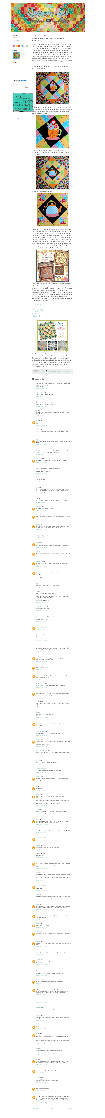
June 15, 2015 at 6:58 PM (41, 621)
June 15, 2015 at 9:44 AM (41, 425)
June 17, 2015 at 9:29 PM (41, 927)
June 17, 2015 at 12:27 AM (41, 782)
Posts (16, 38)
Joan (37, 583)
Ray (37, 951)
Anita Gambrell (39, 885)
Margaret (38, 760)
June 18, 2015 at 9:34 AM (41, 994)
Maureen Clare (39, 837)
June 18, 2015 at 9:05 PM (41, 1020)
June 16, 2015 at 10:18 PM (41, 772)
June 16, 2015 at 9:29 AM (41, 679)
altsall (37, 1033)
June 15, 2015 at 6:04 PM (41, 587)
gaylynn (38, 1077)
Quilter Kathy (39, 401)
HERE (64, 235)
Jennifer (38, 524)
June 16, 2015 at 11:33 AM (41, 708)
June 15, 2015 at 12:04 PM (41, 502)
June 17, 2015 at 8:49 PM (41, 909)
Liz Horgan (38, 665)
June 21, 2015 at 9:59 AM (41, 1072)
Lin (36, 1059)
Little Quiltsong (39, 449)
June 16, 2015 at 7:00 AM (41, 669)
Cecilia (37, 904)
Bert (37, 914)
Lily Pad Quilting (37, 310)
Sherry (37, 487)
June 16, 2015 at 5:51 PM (41, 756)
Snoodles (38, 1015)
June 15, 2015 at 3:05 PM (41, 557)
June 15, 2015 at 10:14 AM (41, 454)
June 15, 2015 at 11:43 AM (41, 494)
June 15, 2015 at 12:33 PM (41, 520)
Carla (37, 988)
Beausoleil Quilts (40, 561)
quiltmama (38, 506)
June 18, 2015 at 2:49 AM (41, 975)
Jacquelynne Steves (37, 373)
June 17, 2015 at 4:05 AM (41, 790)
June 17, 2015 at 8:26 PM (41, 900)
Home (52, 1108)
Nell (37, 1048)
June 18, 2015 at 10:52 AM (41, 1002)
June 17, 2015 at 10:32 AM (41, 815)
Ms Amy (38, 819)
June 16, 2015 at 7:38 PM (41, 764)
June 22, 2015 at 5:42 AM (41, 1090)
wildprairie (38, 674)
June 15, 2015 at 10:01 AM (41, 435)
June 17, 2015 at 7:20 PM (41, 868)
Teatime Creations (40, 683)
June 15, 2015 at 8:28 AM (41, 396)
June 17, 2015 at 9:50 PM (41, 937)
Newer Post (35, 1108)
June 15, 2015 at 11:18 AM (41, 483)
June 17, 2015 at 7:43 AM (41, 805)
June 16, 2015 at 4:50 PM (41, 746)
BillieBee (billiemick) (40, 606)
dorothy (38, 571)
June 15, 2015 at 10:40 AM (41, 462)
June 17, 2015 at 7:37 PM (41, 880)
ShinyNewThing (39, 656)
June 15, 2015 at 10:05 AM (41, 444)
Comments (17, 40)
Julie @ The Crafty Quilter (42, 750)
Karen (37, 466)
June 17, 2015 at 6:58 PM (41, 849)
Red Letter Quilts (37, 312)
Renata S (38, 534)
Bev (23, 52)
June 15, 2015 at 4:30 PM (41, 566)
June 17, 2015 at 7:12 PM (41, 857)
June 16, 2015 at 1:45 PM (41, 735)
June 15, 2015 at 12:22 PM (41, 510)
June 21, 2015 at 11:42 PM (41, 1082)
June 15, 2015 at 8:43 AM (41, 406)
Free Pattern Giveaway (65, 371)
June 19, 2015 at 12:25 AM (41, 1028)
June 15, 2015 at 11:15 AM (41, 473)
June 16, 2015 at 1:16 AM (41, 651)
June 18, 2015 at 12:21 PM (41, 1011)
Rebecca (38, 1068)
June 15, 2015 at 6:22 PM (41, 602)
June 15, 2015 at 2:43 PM (41, 547)
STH (37, 591)
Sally (37, 439)
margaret (38, 645)
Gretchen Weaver (40, 615)
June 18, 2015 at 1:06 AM (41, 954)
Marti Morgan (39, 458)
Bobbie (37, 381)
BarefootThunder (40, 768)
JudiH (37, 894)
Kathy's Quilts (36, 316)
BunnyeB (38, 861)
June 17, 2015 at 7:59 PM (41, 890)
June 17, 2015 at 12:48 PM (41, 824)
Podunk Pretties (39, 392)
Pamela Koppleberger (41, 626)
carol (37, 722)
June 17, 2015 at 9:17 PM (41, 919)
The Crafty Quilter (38, 314)
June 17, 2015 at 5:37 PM (41, 841)
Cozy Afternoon (53, 371)
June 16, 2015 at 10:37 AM (41, 697)
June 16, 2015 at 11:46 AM (41, 717)
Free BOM (58, 371)
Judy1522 (38, 776)
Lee (37, 786)
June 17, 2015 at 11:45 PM (41, 946)
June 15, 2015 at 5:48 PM (41, 579)
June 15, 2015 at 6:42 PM (41, 610)
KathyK (37, 931)
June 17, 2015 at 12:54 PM (41, 832)
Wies (37, 1086)
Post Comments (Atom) (43, 1111)
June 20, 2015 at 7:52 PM (41, 1064)
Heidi (37, 477)
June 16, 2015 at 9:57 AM (41, 687)
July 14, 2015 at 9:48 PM (41, 1102)
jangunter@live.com (40, 514)
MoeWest (38, 1007)
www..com (19, 118)
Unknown (38, 739)
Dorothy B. (38, 691)
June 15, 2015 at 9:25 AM (41, 415)
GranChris (38, 1025)
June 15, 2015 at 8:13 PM (41, 629)
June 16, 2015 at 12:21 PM (41, 727)
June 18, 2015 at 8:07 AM (41, 983)
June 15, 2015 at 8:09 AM (41, 388)
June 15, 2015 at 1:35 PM (41, 537)
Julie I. (37, 542)
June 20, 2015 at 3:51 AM (41, 1043)
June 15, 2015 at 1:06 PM (41, 529)
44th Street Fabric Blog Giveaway (42, 371)
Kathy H (38, 551)
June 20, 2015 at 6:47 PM (41, 1054)
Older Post (70, 1108)
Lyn (37, 410)
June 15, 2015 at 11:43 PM (41, 640)
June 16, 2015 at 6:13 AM (41, 661)
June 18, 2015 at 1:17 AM (41, 964)
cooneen (38, 809)
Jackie (37, 420)
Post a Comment (38, 1105)
